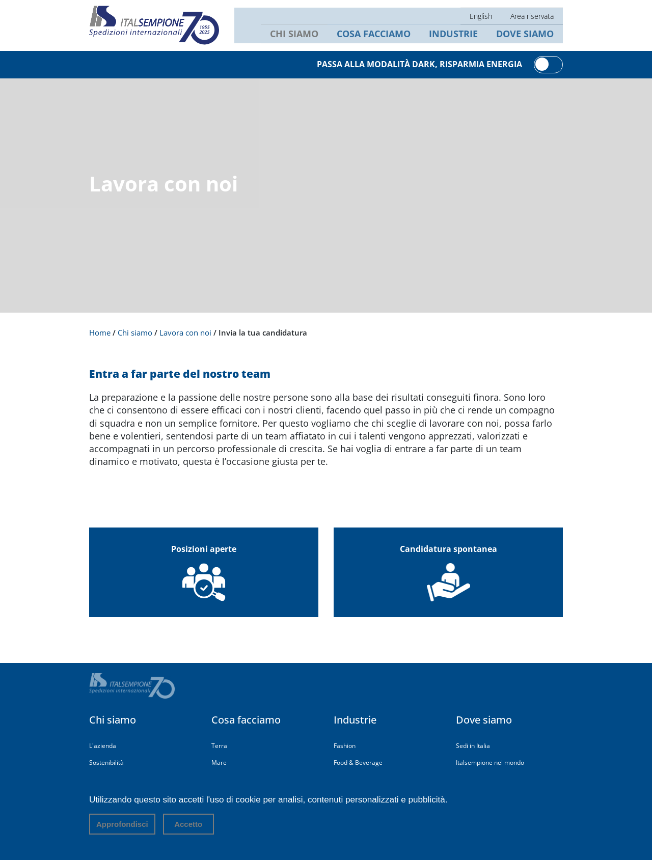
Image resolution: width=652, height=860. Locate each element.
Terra (219, 745)
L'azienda (102, 745)
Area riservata (533, 14)
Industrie (459, 35)
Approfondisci (122, 824)
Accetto (188, 824)
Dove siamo (527, 35)
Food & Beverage (358, 762)
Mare (219, 762)
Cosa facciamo (383, 35)
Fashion (345, 745)
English (484, 14)
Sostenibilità (106, 762)
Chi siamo (308, 35)
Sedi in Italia (473, 745)
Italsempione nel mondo (490, 762)
